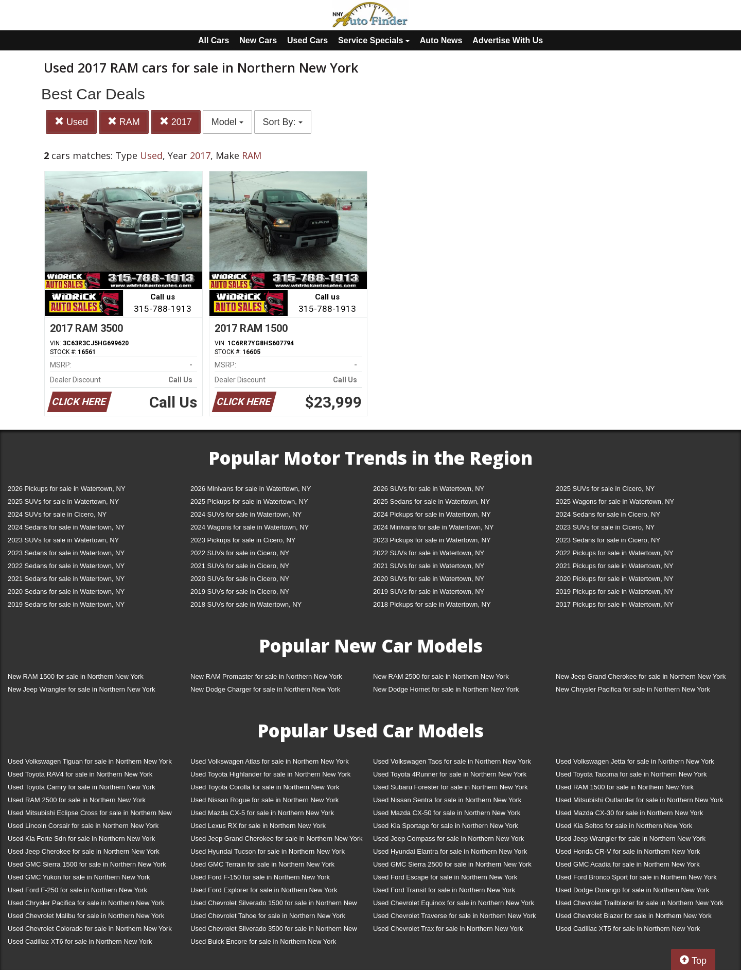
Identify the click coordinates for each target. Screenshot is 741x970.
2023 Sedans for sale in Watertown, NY (66, 553)
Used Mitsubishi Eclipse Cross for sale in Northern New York (90, 815)
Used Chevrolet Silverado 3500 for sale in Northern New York (273, 931)
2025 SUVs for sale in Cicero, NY (605, 488)
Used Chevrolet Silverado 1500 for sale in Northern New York (273, 905)
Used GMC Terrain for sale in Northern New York (262, 864)
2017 (176, 121)
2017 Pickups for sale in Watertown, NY (615, 604)
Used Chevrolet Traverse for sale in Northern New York (454, 916)
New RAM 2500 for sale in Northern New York (441, 676)
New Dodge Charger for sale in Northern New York (265, 689)
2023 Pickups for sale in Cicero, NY (242, 540)
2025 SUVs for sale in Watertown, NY (63, 501)
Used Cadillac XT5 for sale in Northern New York (628, 928)
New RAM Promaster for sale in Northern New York (266, 676)
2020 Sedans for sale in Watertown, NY (66, 591)
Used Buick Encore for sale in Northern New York (263, 941)
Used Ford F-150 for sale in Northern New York (260, 877)
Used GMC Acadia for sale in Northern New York (628, 864)
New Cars (258, 40)
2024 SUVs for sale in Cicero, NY (57, 514)
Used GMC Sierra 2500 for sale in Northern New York (452, 864)
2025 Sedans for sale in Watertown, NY (431, 501)
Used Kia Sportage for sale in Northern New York (445, 826)
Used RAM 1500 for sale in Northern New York (625, 787)
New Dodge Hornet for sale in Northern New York (446, 689)
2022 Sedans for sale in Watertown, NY (66, 566)
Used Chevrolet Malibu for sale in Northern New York (86, 916)
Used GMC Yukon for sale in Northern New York (79, 877)
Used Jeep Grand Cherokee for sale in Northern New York (276, 838)
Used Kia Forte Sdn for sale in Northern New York (81, 838)
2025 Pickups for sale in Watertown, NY (249, 501)
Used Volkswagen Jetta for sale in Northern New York (635, 761)
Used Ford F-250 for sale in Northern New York (77, 890)
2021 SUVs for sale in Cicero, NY (239, 566)
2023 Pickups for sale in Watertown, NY (432, 540)
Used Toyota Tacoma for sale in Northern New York (631, 774)
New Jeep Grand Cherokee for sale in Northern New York (641, 676)
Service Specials (374, 40)
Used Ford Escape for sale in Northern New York (445, 877)
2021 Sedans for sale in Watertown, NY (66, 579)
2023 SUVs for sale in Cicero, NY (605, 527)
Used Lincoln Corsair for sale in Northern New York (83, 826)
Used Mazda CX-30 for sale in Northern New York (629, 813)
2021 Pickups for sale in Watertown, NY (615, 566)
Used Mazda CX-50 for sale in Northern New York (446, 813)
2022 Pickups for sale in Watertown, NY (615, 553)
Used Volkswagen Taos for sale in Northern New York (452, 761)
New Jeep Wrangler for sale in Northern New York (81, 689)
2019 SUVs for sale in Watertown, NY (428, 591)
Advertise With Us (507, 40)
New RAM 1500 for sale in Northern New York (76, 676)
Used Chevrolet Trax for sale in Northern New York (448, 928)
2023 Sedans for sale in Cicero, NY (608, 540)
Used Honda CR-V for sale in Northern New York (628, 851)
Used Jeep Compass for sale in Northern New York (448, 838)
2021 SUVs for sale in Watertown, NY (428, 566)
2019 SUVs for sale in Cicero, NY (239, 591)
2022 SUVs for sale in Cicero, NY (239, 553)
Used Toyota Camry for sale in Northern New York (81, 787)
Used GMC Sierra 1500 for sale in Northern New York (87, 864)
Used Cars (307, 40)
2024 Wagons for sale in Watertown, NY (249, 527)
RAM (124, 121)
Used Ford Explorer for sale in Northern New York (263, 890)
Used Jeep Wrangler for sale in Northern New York (630, 838)
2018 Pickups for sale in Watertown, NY (432, 604)
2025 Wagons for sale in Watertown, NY (615, 501)
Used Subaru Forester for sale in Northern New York (450, 787)
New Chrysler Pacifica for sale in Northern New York (633, 689)
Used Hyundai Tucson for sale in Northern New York (267, 851)
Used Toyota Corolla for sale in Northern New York (265, 787)
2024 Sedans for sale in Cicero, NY (608, 514)
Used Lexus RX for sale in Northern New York (258, 826)
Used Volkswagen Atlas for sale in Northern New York (269, 761)
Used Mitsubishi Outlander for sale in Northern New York (639, 800)
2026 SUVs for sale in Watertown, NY (428, 488)
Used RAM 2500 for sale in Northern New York (77, 800)
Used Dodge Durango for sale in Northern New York (632, 890)
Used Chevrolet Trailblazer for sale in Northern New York (640, 903)
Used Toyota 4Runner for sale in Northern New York (449, 774)
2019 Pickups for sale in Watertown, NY (615, 591)
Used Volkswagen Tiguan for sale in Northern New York (90, 761)
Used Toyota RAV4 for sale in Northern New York (80, 774)
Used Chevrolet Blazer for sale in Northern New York (634, 916)
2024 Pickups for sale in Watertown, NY (432, 514)
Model (227, 122)
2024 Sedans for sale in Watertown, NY (66, 527)
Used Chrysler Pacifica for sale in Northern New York (86, 903)
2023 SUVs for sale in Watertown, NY (63, 540)
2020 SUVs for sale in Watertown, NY (428, 579)
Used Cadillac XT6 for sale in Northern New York (80, 941)
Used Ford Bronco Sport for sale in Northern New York (636, 877)
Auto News (441, 40)
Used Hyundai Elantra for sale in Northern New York (450, 851)
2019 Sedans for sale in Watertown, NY (66, 604)
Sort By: (283, 122)
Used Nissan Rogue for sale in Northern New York (264, 800)
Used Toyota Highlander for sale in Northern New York (270, 774)
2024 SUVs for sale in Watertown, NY (246, 514)
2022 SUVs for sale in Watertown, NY (428, 553)
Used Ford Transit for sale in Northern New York (444, 890)
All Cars (213, 40)
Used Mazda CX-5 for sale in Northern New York (262, 813)
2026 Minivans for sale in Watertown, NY (250, 488)
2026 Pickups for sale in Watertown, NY (67, 488)
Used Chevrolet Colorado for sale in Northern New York (90, 928)
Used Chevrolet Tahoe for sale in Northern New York (267, 916)
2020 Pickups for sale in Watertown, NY (615, 579)
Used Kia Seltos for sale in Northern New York (624, 826)
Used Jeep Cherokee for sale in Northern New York (84, 851)
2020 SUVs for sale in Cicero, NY (239, 579)
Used (71, 121)
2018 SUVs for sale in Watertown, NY (246, 604)
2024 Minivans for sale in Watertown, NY (433, 527)
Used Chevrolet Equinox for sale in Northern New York (453, 903)
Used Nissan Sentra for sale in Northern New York (447, 800)
